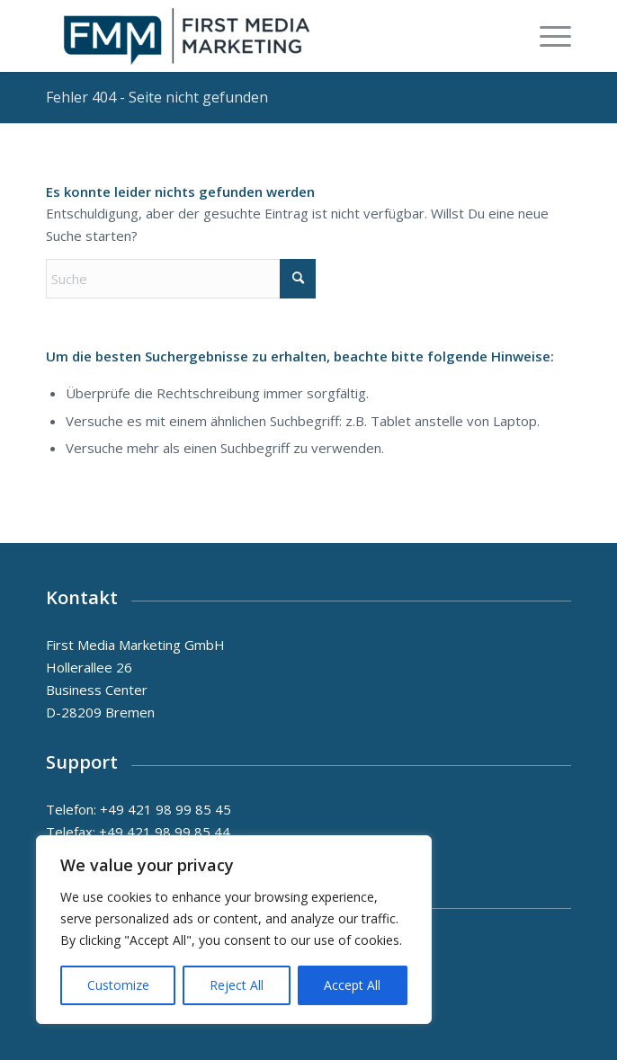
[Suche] (181, 278)
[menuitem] (546, 36)
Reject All (237, 984)
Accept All (352, 984)
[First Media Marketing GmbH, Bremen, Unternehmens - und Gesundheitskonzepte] (255, 36)
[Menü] (546, 36)
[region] (234, 929)
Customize (118, 984)
